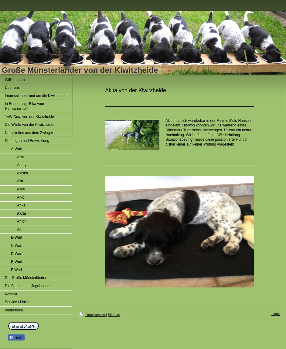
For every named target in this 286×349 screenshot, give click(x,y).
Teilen (16, 337)
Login (275, 314)
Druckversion (92, 315)
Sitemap (114, 315)
